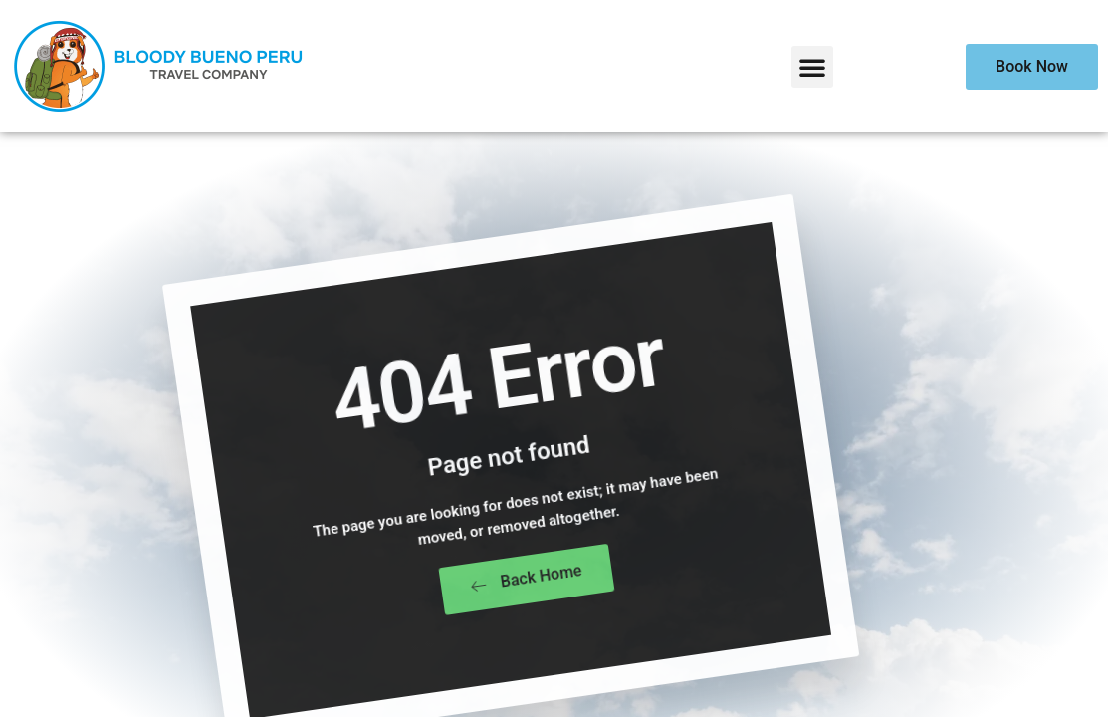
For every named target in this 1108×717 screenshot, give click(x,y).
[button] (812, 67)
